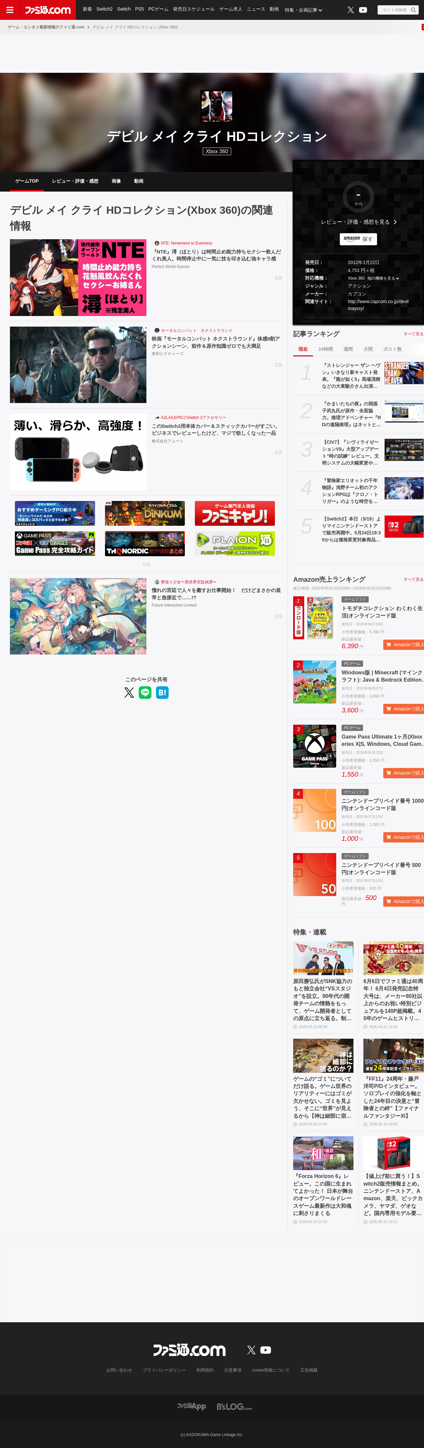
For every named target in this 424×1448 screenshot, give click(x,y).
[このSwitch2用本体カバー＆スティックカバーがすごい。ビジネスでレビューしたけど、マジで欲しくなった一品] (78, 452)
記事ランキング (316, 334)
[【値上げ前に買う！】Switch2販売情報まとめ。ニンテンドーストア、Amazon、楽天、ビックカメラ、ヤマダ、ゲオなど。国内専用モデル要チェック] (393, 1153)
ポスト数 (392, 349)
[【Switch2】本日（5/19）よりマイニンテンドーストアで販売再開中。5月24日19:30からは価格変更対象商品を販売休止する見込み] (404, 526)
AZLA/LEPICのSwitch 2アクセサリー (193, 417)
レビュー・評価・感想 (75, 181)
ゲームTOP (27, 181)
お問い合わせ (124, 1370)
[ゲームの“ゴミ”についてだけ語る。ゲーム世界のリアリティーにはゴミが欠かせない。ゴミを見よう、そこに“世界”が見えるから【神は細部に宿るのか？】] (323, 1055)
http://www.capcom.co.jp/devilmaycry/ (378, 305)
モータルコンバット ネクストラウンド (197, 330)
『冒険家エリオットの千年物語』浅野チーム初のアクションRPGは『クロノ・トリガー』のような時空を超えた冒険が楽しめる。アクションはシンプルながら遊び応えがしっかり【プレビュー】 (350, 491)
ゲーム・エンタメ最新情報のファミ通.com (46, 27)
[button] (358, 317)
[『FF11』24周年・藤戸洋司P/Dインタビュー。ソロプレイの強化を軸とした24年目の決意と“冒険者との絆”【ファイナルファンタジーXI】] (393, 1055)
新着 (87, 10)
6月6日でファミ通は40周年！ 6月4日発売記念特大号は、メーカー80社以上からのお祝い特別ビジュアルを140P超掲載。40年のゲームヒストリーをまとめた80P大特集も (393, 1000)
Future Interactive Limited (174, 606)
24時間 (325, 349)
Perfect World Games (170, 274)
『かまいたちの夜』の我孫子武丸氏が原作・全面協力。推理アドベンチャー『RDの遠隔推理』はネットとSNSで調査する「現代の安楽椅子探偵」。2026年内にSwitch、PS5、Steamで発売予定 (351, 414)
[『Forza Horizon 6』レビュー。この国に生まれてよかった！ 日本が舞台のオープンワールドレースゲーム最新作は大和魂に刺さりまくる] (323, 1153)
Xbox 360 (356, 278)
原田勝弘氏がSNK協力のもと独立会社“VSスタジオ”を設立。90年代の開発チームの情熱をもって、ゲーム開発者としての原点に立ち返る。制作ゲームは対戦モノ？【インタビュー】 (322, 1000)
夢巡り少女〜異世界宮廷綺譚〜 (189, 582)
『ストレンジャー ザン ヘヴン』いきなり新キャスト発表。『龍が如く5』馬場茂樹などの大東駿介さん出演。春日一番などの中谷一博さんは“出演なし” (351, 376)
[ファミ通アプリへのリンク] (192, 1406)
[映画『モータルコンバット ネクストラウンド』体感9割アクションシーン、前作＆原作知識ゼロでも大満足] (78, 365)
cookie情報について (268, 1370)
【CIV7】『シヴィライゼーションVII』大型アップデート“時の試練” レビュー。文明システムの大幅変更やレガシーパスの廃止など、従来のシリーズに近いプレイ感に (350, 453)
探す (367, 239)
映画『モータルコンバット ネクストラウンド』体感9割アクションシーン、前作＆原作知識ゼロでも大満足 (215, 342)
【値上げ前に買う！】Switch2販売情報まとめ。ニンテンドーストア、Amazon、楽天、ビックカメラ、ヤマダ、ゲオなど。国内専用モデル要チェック (393, 1195)
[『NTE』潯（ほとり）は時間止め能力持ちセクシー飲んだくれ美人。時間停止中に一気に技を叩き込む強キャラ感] (78, 277)
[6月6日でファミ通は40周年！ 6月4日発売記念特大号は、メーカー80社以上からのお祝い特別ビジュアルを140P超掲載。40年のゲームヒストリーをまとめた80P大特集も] (393, 958)
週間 (348, 349)
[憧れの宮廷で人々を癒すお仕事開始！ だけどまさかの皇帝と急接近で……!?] (78, 616)
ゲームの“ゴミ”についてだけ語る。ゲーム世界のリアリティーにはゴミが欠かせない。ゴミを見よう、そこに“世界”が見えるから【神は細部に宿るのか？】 (322, 1098)
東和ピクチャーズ (168, 354)
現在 (303, 349)
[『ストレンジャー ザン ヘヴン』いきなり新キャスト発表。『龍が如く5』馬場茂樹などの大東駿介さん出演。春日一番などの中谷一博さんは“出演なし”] (404, 373)
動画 (276, 10)
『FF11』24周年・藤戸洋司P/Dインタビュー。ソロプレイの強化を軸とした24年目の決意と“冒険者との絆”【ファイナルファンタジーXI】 (392, 1097)
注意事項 (231, 1370)
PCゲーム (159, 10)
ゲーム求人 (232, 10)
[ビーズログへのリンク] (234, 1406)
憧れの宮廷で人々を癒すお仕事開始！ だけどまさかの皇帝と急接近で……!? (215, 593)
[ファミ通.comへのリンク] (48, 10)
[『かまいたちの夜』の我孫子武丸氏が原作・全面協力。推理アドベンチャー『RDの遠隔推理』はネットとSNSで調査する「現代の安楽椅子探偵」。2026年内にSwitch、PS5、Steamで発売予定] (404, 411)
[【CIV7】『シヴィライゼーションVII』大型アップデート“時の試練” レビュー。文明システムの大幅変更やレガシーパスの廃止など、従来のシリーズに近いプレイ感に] (404, 450)
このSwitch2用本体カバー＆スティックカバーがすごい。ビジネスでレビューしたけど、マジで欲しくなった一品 (215, 433)
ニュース (257, 10)
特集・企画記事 (303, 10)
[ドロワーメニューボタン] (10, 10)
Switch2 (105, 10)
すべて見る (414, 334)
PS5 (140, 10)
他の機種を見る (381, 278)
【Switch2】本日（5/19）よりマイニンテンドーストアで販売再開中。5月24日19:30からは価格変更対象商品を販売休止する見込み (351, 529)
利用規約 (205, 1370)
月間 (368, 349)
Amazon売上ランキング (329, 579)
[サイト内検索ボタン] (398, 10)
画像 (116, 181)
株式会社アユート (168, 449)
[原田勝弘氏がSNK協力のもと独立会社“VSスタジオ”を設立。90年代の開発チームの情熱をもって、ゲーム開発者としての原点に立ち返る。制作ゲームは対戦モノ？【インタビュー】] (323, 958)
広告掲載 (304, 1370)
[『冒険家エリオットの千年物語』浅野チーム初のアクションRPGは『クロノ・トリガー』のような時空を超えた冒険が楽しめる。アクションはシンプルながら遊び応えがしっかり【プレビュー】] (404, 488)
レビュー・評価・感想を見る (355, 222)
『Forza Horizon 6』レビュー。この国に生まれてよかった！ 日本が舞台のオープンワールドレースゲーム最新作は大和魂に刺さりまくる (323, 1194)
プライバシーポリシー (166, 1370)
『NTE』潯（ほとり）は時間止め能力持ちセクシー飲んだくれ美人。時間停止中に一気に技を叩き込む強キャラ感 (215, 259)
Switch (124, 10)
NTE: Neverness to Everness (186, 243)
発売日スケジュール (195, 10)
